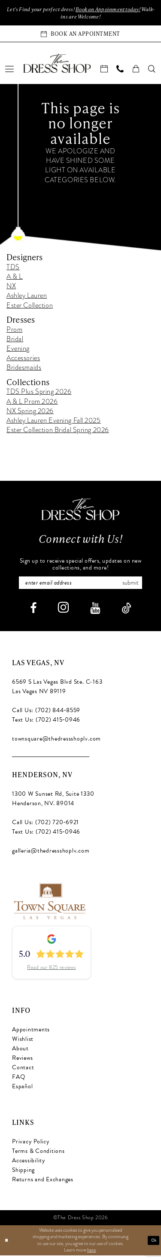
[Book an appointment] (80, 35)
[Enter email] (80, 585)
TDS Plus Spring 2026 (38, 393)
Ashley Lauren (26, 297)
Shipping (23, 1172)
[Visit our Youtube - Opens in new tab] (95, 611)
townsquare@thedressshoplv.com (56, 741)
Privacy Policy (31, 1144)
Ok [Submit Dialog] (153, 1242)
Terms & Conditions (38, 1153)
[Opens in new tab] (49, 903)
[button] (9, 70)
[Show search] (152, 70)
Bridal (14, 340)
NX (11, 288)
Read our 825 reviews (51, 970)
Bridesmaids (23, 369)
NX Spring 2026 (30, 412)
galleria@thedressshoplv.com (51, 853)
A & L (14, 278)
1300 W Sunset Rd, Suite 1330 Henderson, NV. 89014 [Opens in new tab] (53, 801)
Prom (14, 331)
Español (22, 1088)
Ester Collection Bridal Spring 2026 (57, 431)
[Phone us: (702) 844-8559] (120, 70)
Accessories (23, 359)
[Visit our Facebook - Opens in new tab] (33, 611)
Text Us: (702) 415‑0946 (46, 722)
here (91, 1252)
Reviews (22, 1060)
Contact (23, 1069)
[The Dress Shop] (80, 510)
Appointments (31, 1032)
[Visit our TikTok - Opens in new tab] (126, 611)
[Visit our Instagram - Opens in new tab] (63, 610)
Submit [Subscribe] (136, 585)
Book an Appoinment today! (118, 9)
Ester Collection (29, 306)
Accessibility (29, 1163)
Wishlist (22, 1041)
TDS (13, 268)
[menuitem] (9, 70)
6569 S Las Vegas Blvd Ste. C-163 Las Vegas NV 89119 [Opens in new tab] (57, 689)
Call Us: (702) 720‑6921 (45, 825)
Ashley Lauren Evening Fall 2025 (53, 422)
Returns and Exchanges (42, 1181)
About (20, 1051)
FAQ (18, 1079)
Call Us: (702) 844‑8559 (46, 713)
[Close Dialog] (7, 1243)
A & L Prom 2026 (32, 403)
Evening (18, 350)
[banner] (57, 64)
